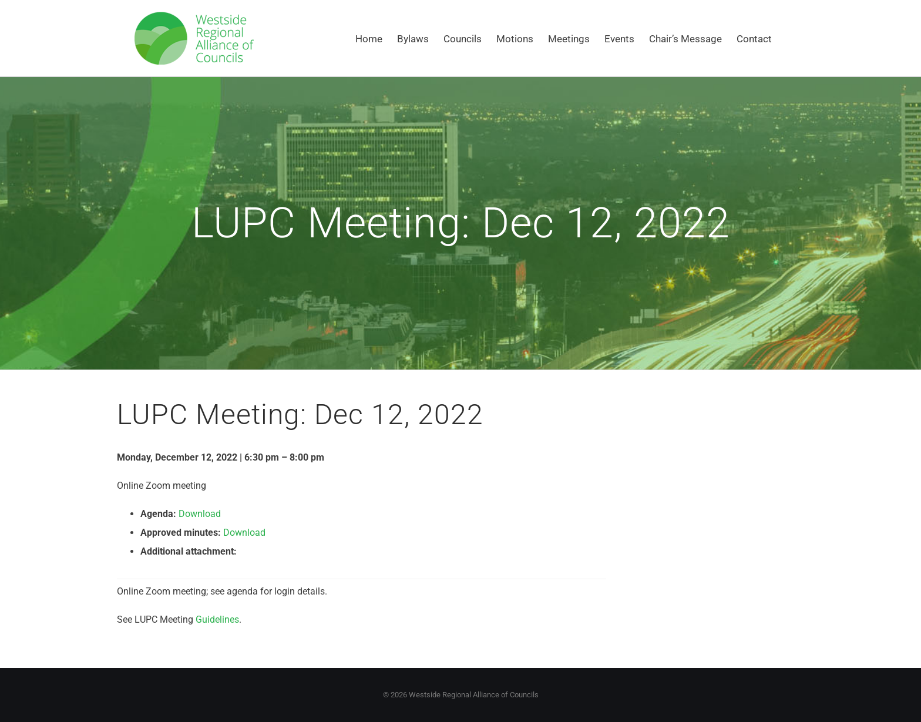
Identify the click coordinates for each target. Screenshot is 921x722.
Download (200, 513)
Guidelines (217, 619)
